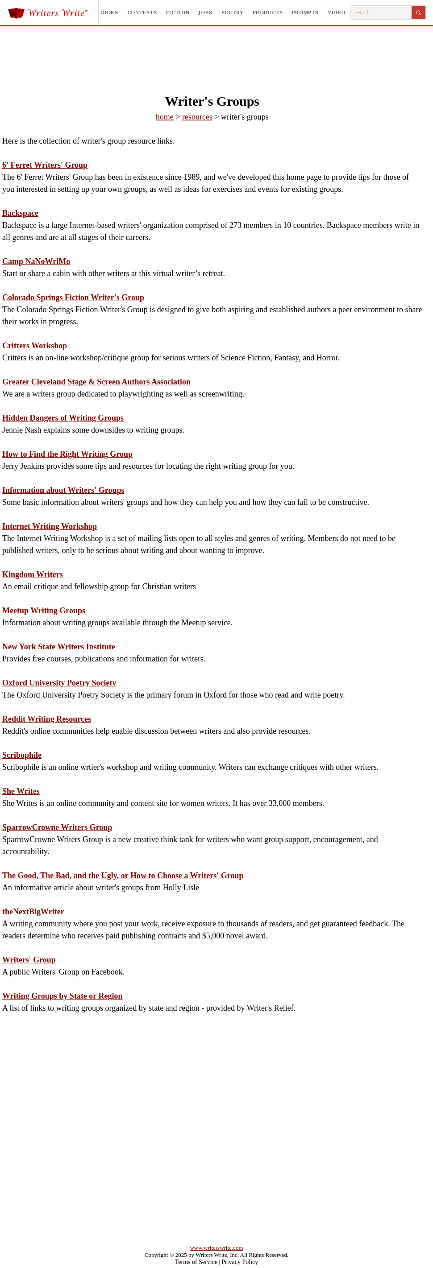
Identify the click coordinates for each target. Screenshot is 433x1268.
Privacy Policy (239, 1262)
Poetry (232, 12)
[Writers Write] (53, 12)
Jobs (205, 12)
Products (268, 12)
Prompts (305, 12)
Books (108, 12)
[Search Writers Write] (381, 13)
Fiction (177, 12)
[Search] (418, 12)
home (165, 116)
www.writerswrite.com (216, 1247)
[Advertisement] (217, 51)
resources (197, 116)
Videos (338, 12)
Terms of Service (196, 1262)
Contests (142, 12)
